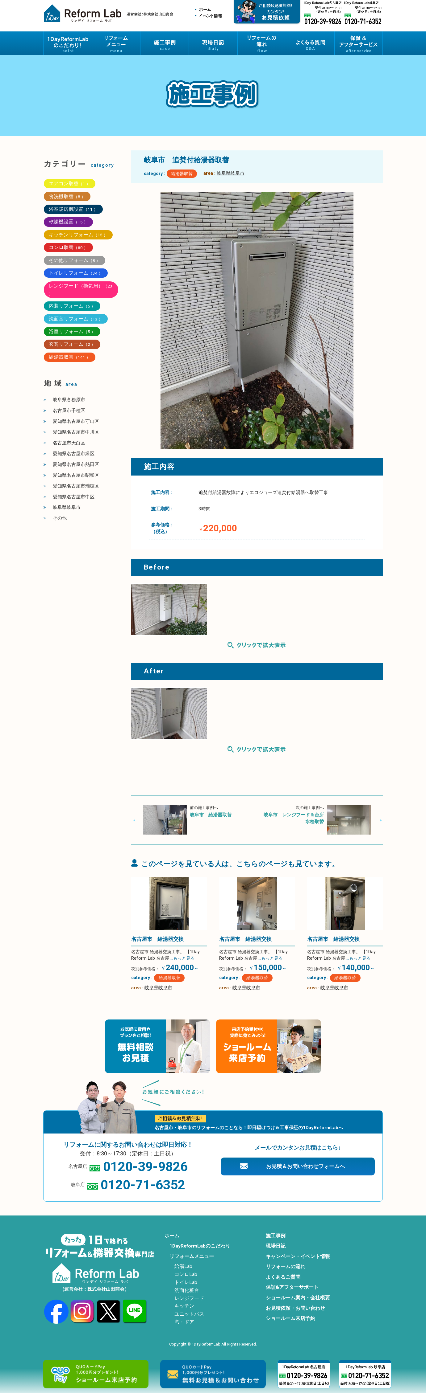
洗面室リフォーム (76, 319)
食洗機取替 (67, 196)
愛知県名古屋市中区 (73, 497)
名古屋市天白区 (69, 443)
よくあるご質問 (283, 1277)
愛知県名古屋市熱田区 (76, 464)
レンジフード (189, 1298)
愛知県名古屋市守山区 (76, 421)
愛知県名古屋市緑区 (73, 453)
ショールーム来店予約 (290, 1318)
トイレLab (185, 1282)
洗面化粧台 (186, 1290)
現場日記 (276, 1246)
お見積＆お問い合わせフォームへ (305, 1166)
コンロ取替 (68, 247)
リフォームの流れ (285, 1266)
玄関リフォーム (72, 344)
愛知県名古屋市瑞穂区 (76, 486)
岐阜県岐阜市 (230, 173)
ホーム (172, 1236)
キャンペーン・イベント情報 (298, 1256)
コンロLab (185, 1274)
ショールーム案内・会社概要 (298, 1298)
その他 (60, 518)
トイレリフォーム (76, 273)
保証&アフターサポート (292, 1287)
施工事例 (276, 1236)
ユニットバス (189, 1314)
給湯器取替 (182, 173)
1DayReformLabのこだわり (199, 1246)
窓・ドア (184, 1322)
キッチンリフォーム (78, 235)
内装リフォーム (72, 306)
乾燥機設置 (68, 222)
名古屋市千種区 (69, 410)
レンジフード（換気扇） (80, 289)
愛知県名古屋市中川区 (76, 432)
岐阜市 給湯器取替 (211, 815)
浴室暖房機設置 (73, 209)
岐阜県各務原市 (69, 399)
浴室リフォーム (72, 331)
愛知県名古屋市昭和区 (76, 475)
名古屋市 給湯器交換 (157, 939)
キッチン (184, 1306)
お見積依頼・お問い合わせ (295, 1308)
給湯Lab (183, 1266)
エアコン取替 (69, 183)
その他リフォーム (74, 260)
